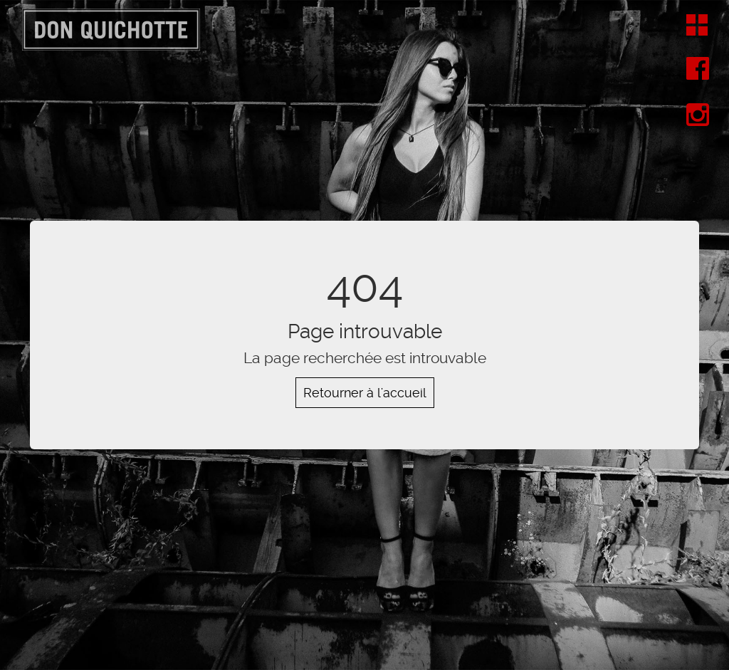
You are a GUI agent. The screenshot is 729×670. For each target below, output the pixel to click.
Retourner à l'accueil (364, 392)
